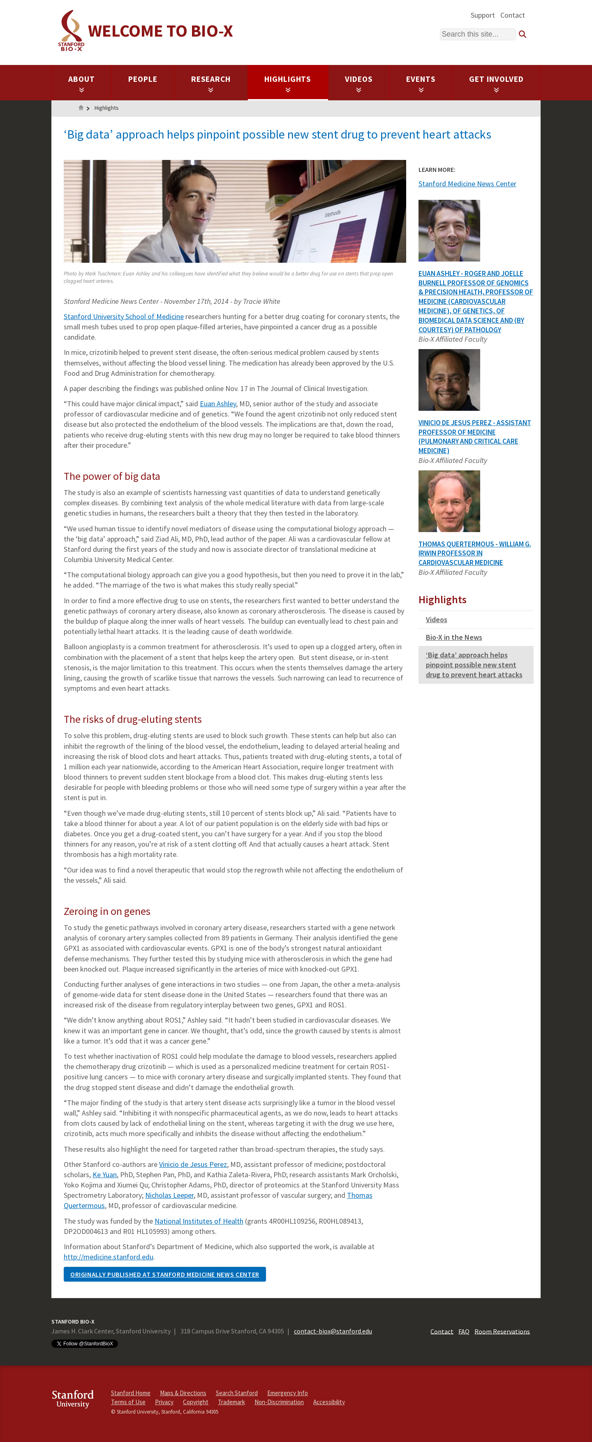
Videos (359, 83)
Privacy (164, 1402)
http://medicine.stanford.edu (108, 1256)
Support (483, 15)
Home (81, 108)
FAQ (463, 1331)
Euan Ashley (218, 403)
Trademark (231, 1402)
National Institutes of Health (199, 1221)
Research (211, 83)
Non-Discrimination (279, 1402)
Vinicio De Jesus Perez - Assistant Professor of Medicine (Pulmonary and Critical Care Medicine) (475, 436)
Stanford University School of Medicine (124, 316)
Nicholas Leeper (169, 1195)
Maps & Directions (183, 1393)
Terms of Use (128, 1402)
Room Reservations (502, 1331)
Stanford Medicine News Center (467, 183)
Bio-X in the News (454, 637)
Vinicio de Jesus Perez (193, 1164)
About (81, 83)
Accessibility (329, 1402)
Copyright (195, 1402)
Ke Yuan (104, 1174)
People (142, 79)
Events (421, 83)
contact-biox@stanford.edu (333, 1331)
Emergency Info (287, 1393)
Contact (512, 15)
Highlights (288, 83)
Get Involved (496, 83)
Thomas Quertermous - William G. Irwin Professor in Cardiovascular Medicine (475, 553)
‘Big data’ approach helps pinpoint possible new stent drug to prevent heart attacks (474, 664)
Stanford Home (130, 1393)
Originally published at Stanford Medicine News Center (164, 1274)
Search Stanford (237, 1393)
